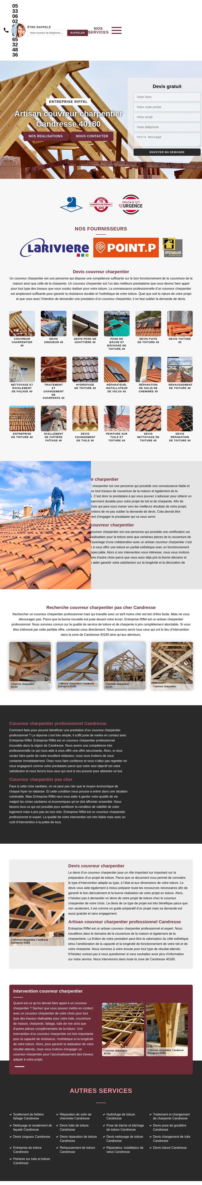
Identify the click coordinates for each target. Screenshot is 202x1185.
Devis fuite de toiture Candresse (74, 1097)
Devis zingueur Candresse (31, 1106)
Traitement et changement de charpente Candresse (171, 1085)
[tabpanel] (57, 996)
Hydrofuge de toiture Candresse (121, 1085)
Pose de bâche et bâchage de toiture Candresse (125, 1097)
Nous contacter (92, 105)
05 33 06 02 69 (65, 8)
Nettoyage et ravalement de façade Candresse (32, 1097)
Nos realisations (46, 105)
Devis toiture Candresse (170, 1117)
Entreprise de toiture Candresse (27, 1119)
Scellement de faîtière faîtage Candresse (28, 1085)
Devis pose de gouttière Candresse (169, 1097)
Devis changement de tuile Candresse (171, 1108)
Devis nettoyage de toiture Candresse (125, 1108)
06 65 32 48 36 (65, 21)
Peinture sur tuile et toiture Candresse (31, 1130)
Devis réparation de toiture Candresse (78, 1108)
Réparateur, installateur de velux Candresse (125, 1119)
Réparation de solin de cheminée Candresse (75, 1085)
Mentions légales (119, 1175)
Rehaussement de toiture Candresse (77, 1119)
